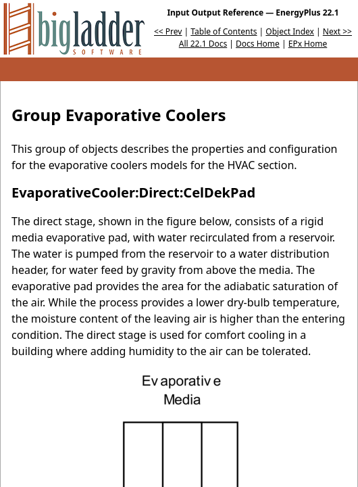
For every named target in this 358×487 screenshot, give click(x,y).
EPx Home (308, 43)
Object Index (289, 31)
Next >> (337, 31)
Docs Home (258, 43)
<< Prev (168, 31)
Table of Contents (223, 31)
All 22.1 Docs (203, 43)
